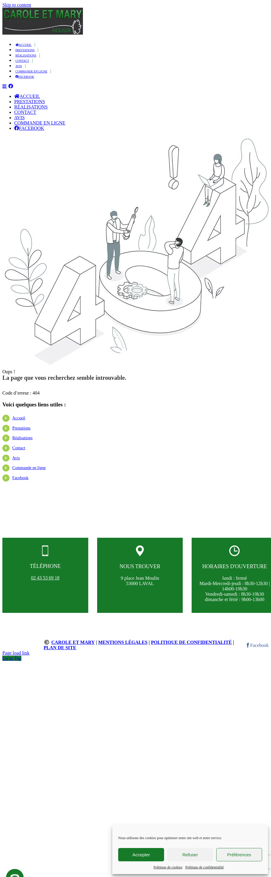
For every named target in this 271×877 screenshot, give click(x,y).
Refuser (190, 854)
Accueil (18, 422)
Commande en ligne (29, 471)
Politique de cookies (167, 867)
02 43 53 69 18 (45, 581)
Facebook (20, 481)
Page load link (16, 656)
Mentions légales (122, 646)
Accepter (141, 854)
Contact (18, 452)
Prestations (21, 432)
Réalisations (22, 442)
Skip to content (16, 4)
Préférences (239, 854)
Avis (16, 462)
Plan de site (60, 651)
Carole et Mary (73, 646)
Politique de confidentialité (204, 867)
